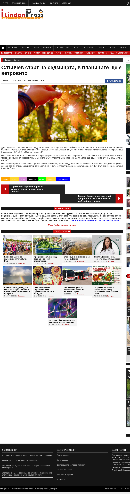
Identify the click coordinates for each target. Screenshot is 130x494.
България (25, 48)
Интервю (88, 48)
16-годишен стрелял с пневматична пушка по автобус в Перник (74, 280)
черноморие (63, 179)
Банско (28, 53)
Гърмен (59, 53)
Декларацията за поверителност (70, 466)
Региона (12, 48)
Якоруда (109, 53)
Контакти (54, 3)
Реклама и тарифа (38, 3)
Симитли (18, 53)
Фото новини (67, 3)
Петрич (101, 53)
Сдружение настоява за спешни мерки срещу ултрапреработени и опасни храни (106, 281)
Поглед (100, 48)
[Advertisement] (102, 25)
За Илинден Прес (19, 3)
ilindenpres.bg (5, 491)
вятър (41, 179)
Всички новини (63, 455)
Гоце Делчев (47, 53)
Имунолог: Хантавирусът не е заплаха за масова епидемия (62, 312)
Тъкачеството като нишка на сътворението (19, 460)
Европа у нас (62, 48)
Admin (4, 80)
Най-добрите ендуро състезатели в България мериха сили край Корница (26, 467)
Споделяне (114, 81)
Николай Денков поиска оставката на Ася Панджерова (107, 248)
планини (50, 179)
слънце (14, 179)
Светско (112, 48)
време (5, 179)
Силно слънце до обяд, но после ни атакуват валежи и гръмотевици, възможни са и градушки (17, 281)
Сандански (90, 53)
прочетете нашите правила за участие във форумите (94, 211)
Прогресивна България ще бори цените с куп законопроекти (46, 249)
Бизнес (76, 48)
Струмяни (78, 53)
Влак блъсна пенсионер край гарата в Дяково (77, 248)
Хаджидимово (122, 53)
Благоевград (6, 53)
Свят (36, 48)
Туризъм (47, 48)
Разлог (37, 53)
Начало (5, 3)
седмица (32, 179)
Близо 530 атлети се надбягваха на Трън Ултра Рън (15, 249)
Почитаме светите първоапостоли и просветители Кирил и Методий (44, 281)
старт (23, 179)
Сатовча (68, 53)
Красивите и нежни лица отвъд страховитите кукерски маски (27, 455)
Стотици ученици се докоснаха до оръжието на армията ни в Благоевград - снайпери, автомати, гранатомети (27, 474)
